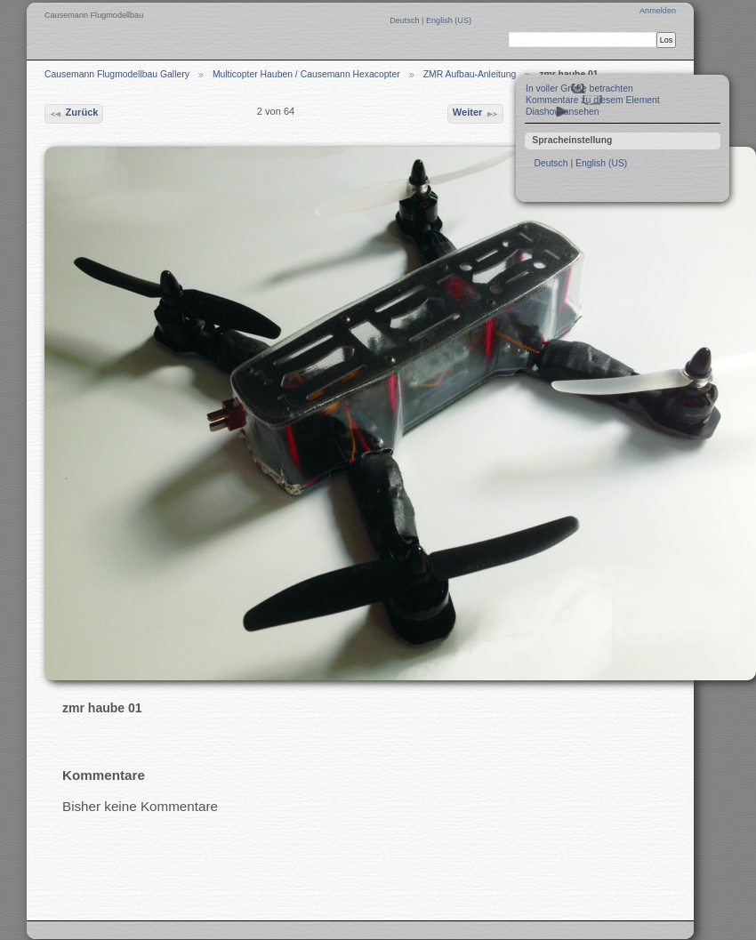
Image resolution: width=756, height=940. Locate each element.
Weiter (476, 114)
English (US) (448, 20)
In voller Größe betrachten (579, 88)
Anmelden (657, 10)
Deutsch (406, 20)
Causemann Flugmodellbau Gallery (116, 74)
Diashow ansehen (562, 111)
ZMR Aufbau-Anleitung (470, 74)
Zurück (73, 114)
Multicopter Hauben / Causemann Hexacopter (306, 74)
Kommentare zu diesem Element (593, 100)
